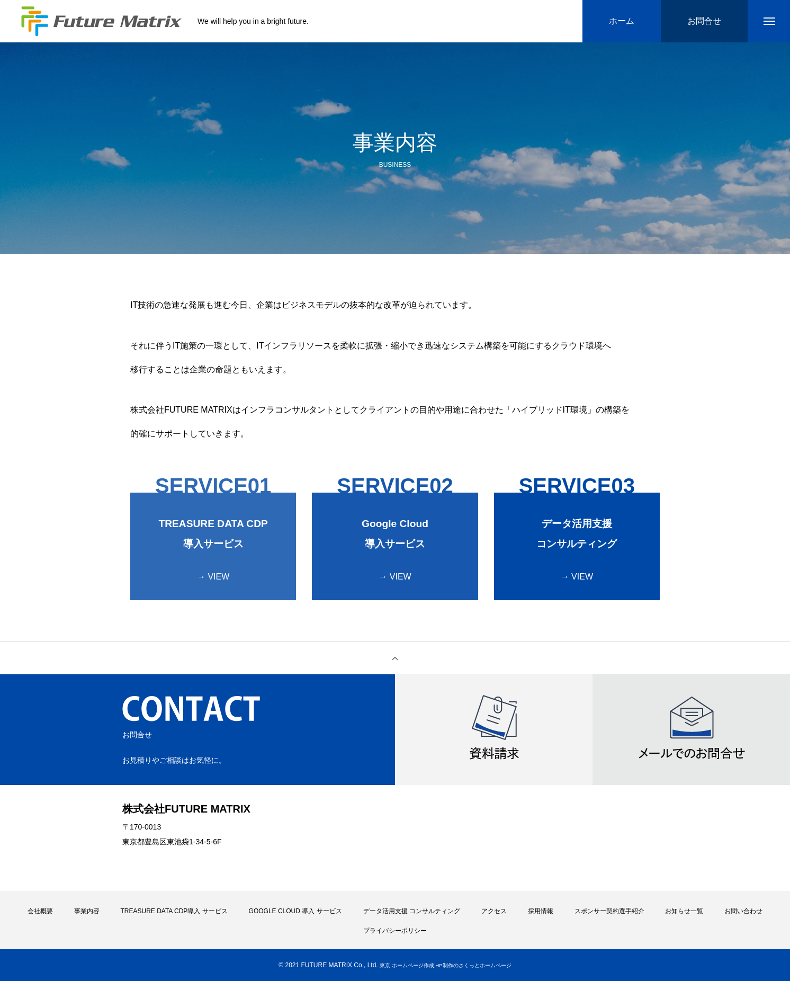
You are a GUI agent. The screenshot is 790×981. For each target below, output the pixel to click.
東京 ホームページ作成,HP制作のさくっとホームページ (445, 965)
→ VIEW (213, 576)
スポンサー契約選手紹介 (609, 911)
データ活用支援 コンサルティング (411, 911)
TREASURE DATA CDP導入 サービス (173, 911)
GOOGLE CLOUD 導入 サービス (295, 911)
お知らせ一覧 (684, 911)
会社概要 (40, 911)
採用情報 (540, 911)
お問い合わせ (743, 911)
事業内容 (87, 911)
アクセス (494, 911)
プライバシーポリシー (395, 930)
